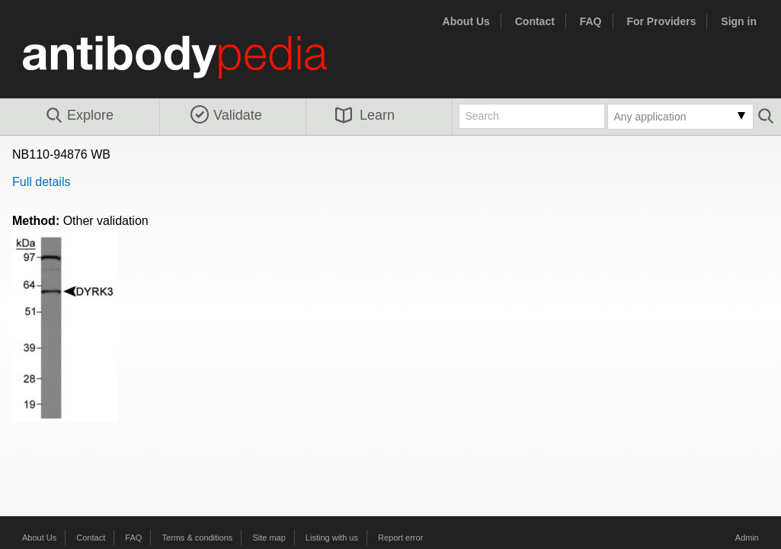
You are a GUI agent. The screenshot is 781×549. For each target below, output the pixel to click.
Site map (268, 537)
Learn (365, 115)
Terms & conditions (197, 537)
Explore (79, 116)
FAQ (591, 21)
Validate (226, 115)
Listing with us (332, 537)
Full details (41, 181)
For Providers (661, 21)
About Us (466, 21)
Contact (535, 21)
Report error (400, 537)
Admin (747, 537)
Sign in (739, 21)
